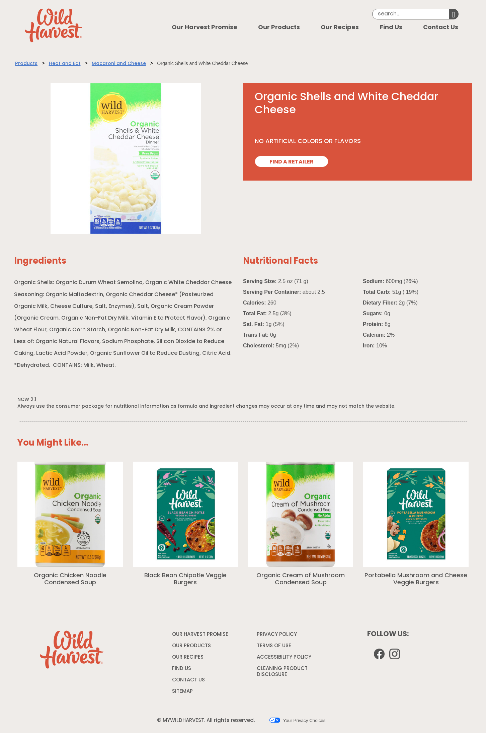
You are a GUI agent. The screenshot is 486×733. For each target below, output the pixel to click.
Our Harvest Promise (204, 27)
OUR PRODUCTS (191, 646)
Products (26, 63)
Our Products (279, 27)
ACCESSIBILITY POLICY (285, 658)
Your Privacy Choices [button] (297, 720)
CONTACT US (188, 680)
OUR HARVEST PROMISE (200, 634)
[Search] (410, 14)
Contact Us (440, 27)
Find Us (391, 27)
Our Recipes (340, 27)
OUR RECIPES (188, 657)
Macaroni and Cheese (119, 63)
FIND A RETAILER (291, 162)
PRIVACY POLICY (278, 636)
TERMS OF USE (275, 647)
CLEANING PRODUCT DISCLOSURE (282, 672)
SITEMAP (182, 691)
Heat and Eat (65, 63)
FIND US (181, 668)
